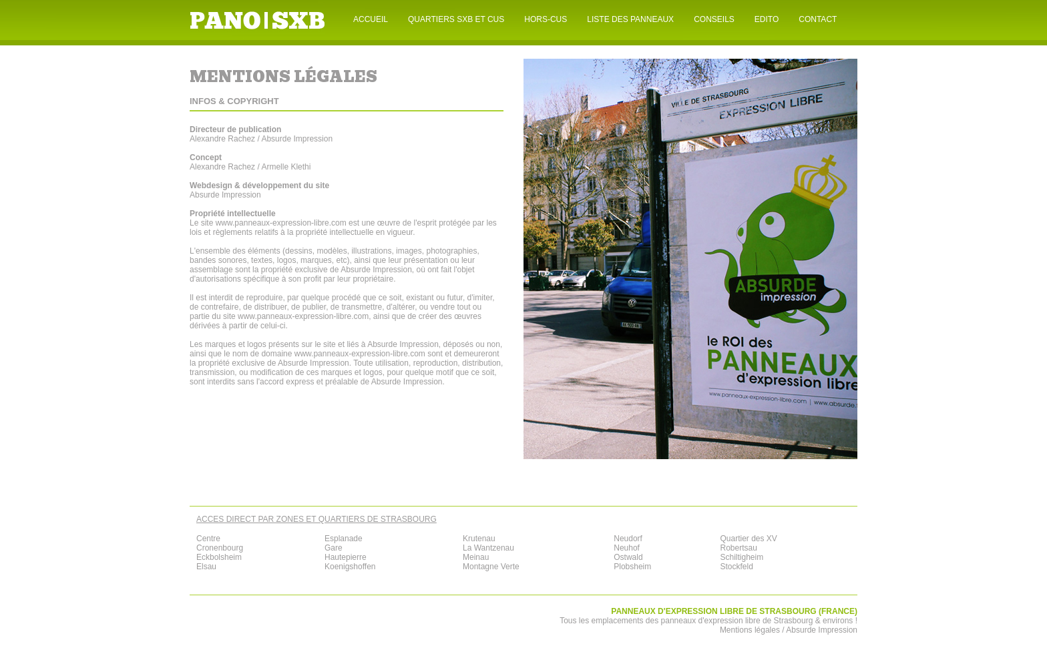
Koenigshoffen (350, 566)
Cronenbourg (219, 548)
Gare (334, 548)
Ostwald (628, 557)
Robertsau (738, 548)
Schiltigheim (741, 557)
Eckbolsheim (219, 557)
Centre (208, 538)
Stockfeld (736, 566)
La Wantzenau (488, 548)
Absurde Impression (376, 269)
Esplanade (344, 538)
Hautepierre (346, 557)
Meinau (476, 557)
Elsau (206, 566)
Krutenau (479, 538)
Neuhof (627, 548)
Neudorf (628, 538)
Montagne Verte (491, 566)
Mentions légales (750, 630)
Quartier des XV (748, 538)
